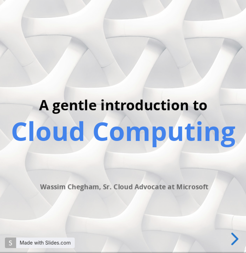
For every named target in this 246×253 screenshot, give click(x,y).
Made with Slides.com (45, 243)
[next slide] (236, 239)
